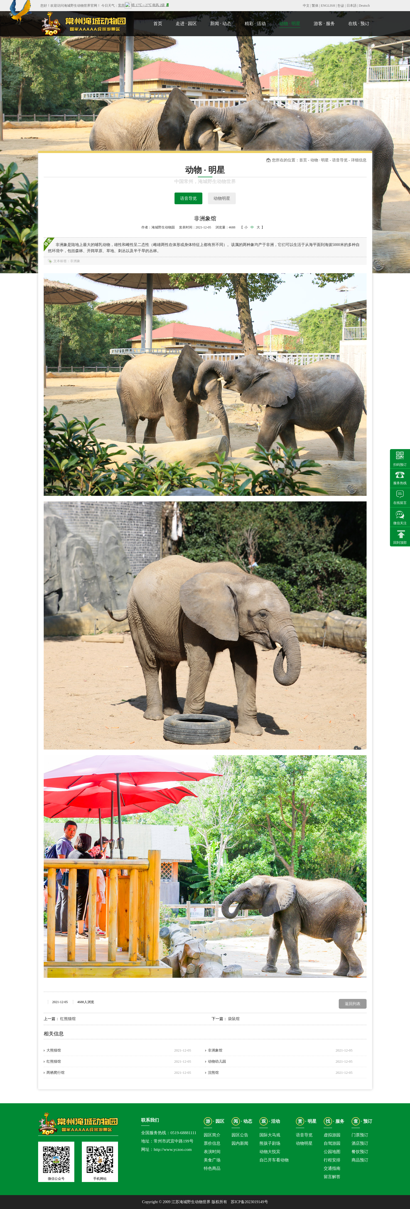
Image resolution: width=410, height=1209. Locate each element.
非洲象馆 (215, 1050)
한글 (340, 6)
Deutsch (364, 6)
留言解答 (332, 1176)
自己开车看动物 (274, 1160)
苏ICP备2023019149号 (249, 1202)
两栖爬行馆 (55, 1072)
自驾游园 (332, 1143)
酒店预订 (360, 1143)
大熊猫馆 (53, 1050)
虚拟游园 (332, 1135)
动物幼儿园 (217, 1061)
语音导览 (188, 198)
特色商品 (212, 1168)
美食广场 (212, 1160)
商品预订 (360, 1160)
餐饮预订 (360, 1151)
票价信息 (212, 1143)
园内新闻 (240, 1143)
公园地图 (332, 1151)
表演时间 (212, 1151)
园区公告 (240, 1135)
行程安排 (332, 1160)
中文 (306, 6)
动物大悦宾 (269, 1151)
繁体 (315, 6)
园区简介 (212, 1135)
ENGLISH (328, 6)
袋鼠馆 (234, 1019)
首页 (303, 160)
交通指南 (332, 1168)
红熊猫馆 (68, 1019)
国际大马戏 (269, 1135)
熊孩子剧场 (269, 1143)
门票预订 (360, 1135)
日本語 (352, 6)
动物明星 (221, 198)
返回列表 (352, 1004)
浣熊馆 (213, 1072)
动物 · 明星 (319, 160)
